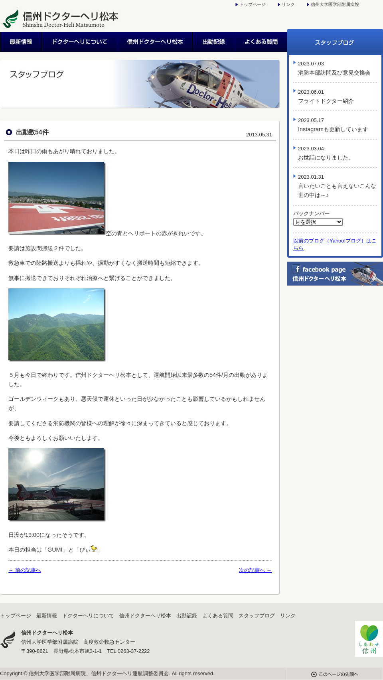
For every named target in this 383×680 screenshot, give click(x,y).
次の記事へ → (255, 570)
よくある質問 (261, 42)
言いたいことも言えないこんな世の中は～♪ (337, 186)
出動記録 (214, 42)
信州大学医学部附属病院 (335, 4)
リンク (288, 4)
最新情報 (21, 42)
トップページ (252, 4)
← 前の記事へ (24, 570)
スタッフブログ (335, 42)
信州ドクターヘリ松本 (155, 42)
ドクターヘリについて (80, 42)
